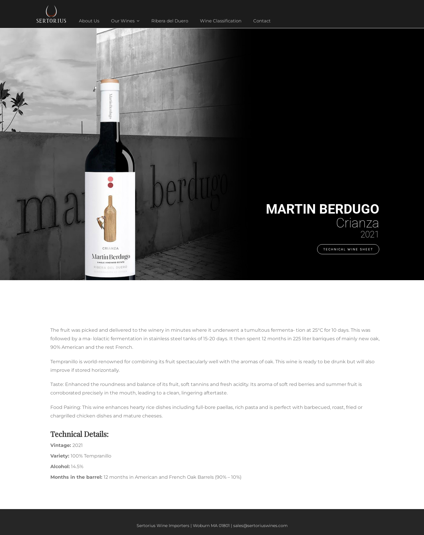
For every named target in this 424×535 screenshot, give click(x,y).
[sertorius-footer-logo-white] (51, 7)
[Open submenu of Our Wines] (137, 21)
